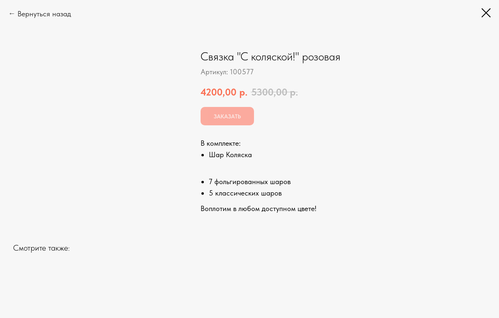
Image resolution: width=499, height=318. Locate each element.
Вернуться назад (44, 13)
